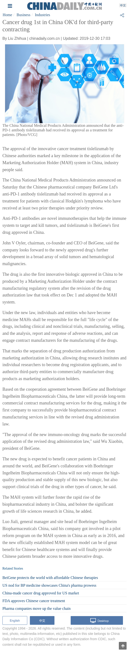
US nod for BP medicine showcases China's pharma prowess (49, 585)
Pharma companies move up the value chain (36, 608)
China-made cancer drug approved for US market (40, 593)
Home (7, 15)
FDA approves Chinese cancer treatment (33, 601)
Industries (42, 15)
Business (23, 15)
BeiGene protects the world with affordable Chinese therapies (50, 578)
